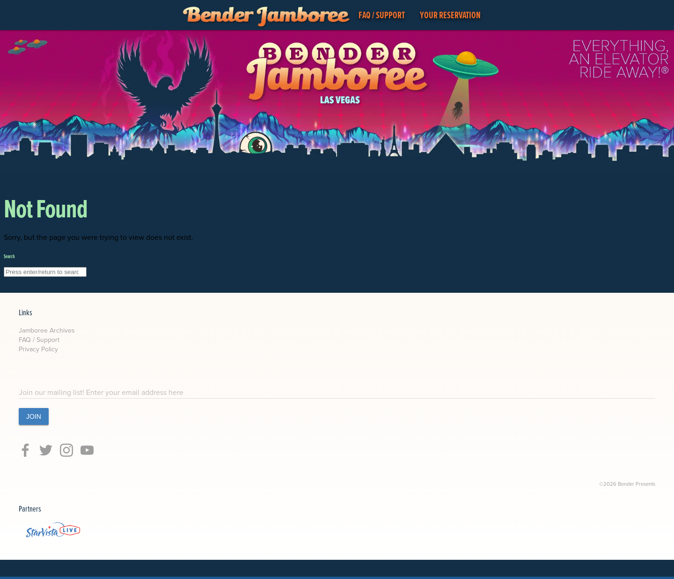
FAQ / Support (39, 340)
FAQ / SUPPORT (382, 15)
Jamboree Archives (47, 330)
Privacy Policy (38, 349)
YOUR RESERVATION (450, 15)
